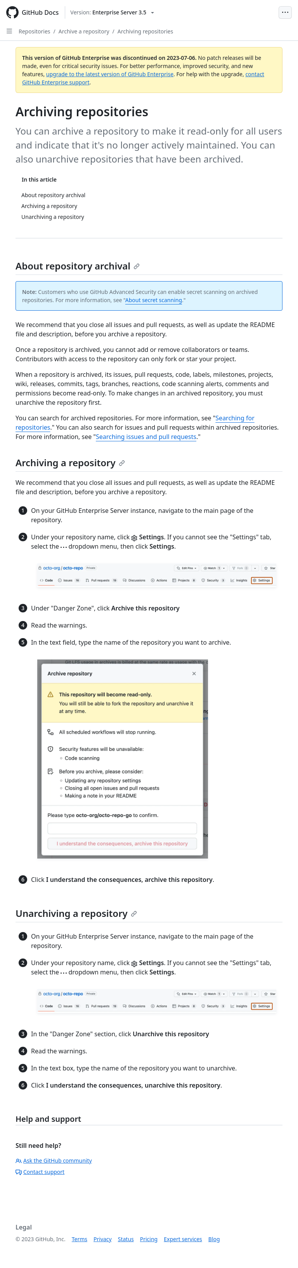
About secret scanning (153, 300)
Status (126, 1239)
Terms (79, 1239)
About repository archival (78, 265)
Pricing (149, 1239)
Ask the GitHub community (54, 1160)
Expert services (183, 1239)
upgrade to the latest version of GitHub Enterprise (109, 74)
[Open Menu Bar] (285, 12)
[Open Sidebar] (9, 31)
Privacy (103, 1239)
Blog (214, 1239)
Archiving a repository (70, 462)
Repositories (34, 31)
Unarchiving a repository (76, 913)
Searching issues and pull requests (146, 436)
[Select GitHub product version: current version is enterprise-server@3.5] (112, 12)
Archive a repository (84, 31)
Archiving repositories (145, 31)
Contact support (40, 1171)
